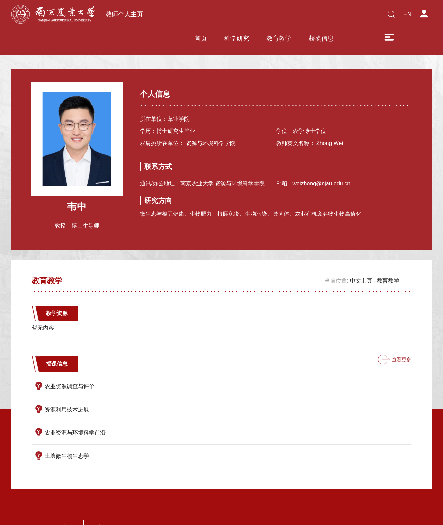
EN (407, 14)
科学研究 (220, 16)
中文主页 (361, 259)
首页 (184, 16)
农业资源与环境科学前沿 (75, 412)
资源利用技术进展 (67, 388)
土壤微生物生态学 (67, 435)
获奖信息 (304, 16)
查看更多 (401, 338)
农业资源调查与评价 (69, 365)
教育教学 (262, 16)
